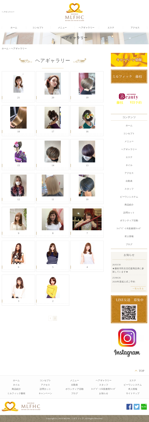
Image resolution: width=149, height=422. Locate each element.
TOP (141, 370)
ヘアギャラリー (87, 27)
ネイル (129, 165)
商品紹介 (129, 205)
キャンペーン (45, 393)
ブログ (129, 244)
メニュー (62, 27)
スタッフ (129, 189)
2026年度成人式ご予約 (123, 282)
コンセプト (38, 27)
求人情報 (129, 236)
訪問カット (129, 213)
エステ (111, 27)
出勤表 (129, 181)
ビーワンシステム (129, 197)
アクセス (135, 27)
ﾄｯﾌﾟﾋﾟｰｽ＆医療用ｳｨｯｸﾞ (129, 228)
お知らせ (103, 393)
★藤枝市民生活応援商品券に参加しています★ (128, 270)
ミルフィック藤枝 (16, 393)
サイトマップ (133, 393)
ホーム (13, 27)
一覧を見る (138, 288)
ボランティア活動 (129, 220)
